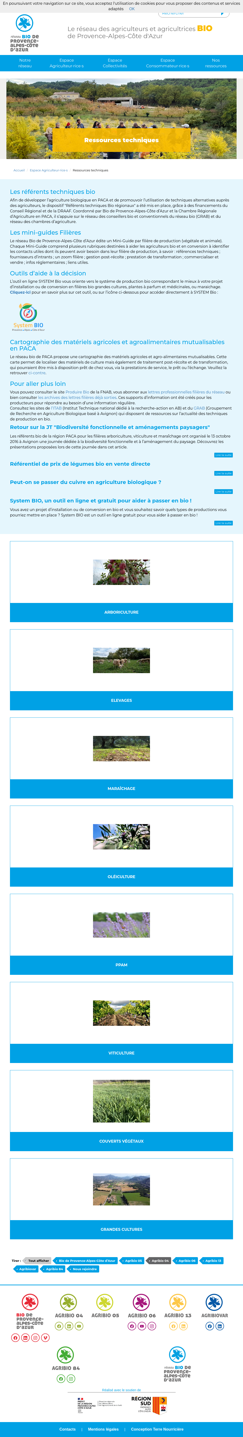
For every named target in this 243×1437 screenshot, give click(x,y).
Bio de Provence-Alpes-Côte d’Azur (87, 1261)
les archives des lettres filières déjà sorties (77, 397)
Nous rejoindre (85, 1269)
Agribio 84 (54, 1269)
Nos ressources (216, 63)
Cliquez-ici (20, 292)
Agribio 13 (213, 1261)
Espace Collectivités (115, 63)
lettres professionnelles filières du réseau (186, 392)
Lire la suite (223, 455)
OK (132, 9)
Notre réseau (25, 63)
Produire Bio (77, 392)
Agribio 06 (187, 1261)
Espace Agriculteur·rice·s (67, 63)
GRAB (199, 408)
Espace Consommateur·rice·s (167, 63)
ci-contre (37, 373)
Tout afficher (38, 1261)
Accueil (19, 170)
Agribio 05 (133, 1261)
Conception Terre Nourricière (157, 1429)
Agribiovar (27, 1269)
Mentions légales (103, 1429)
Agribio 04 (160, 1261)
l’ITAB (56, 408)
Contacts (68, 1429)
